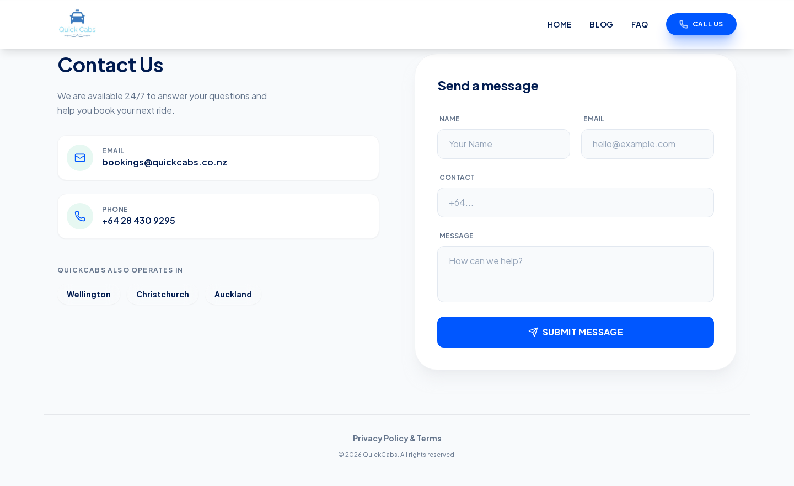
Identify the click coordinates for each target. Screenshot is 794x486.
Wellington (89, 294)
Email (593, 119)
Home (560, 24)
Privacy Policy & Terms (397, 438)
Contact (457, 177)
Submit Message (576, 332)
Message (456, 236)
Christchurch (162, 294)
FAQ (639, 24)
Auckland (233, 294)
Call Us (701, 24)
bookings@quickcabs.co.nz (164, 162)
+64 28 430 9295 (138, 220)
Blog (601, 24)
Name (449, 119)
